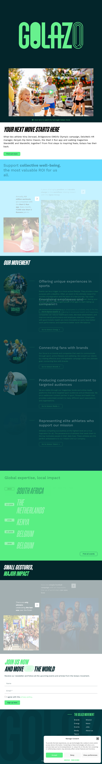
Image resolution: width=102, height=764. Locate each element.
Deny (72, 755)
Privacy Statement (75, 760)
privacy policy (26, 697)
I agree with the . (19, 697)
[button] (98, 739)
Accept (54, 755)
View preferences (90, 755)
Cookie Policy (67, 760)
